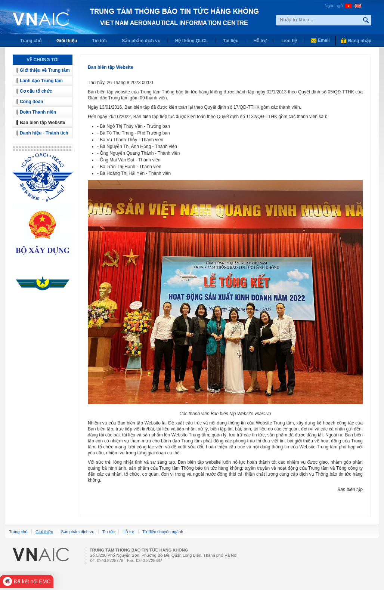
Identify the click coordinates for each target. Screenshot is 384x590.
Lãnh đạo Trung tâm (41, 80)
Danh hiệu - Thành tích (44, 133)
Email (324, 40)
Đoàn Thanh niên (38, 112)
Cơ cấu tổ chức (36, 91)
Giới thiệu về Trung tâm (45, 70)
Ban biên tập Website (42, 122)
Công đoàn (31, 101)
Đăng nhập (359, 40)
